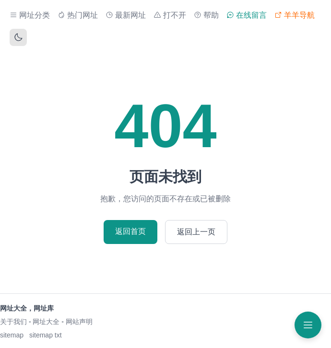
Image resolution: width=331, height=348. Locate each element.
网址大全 (46, 321)
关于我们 (13, 321)
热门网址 (78, 15)
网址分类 (30, 15)
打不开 (170, 15)
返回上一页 (196, 232)
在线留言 (246, 15)
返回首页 (130, 231)
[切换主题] (18, 37)
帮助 (206, 15)
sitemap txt (45, 335)
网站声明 (79, 321)
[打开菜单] (308, 325)
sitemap (12, 335)
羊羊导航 (294, 15)
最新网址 (126, 15)
